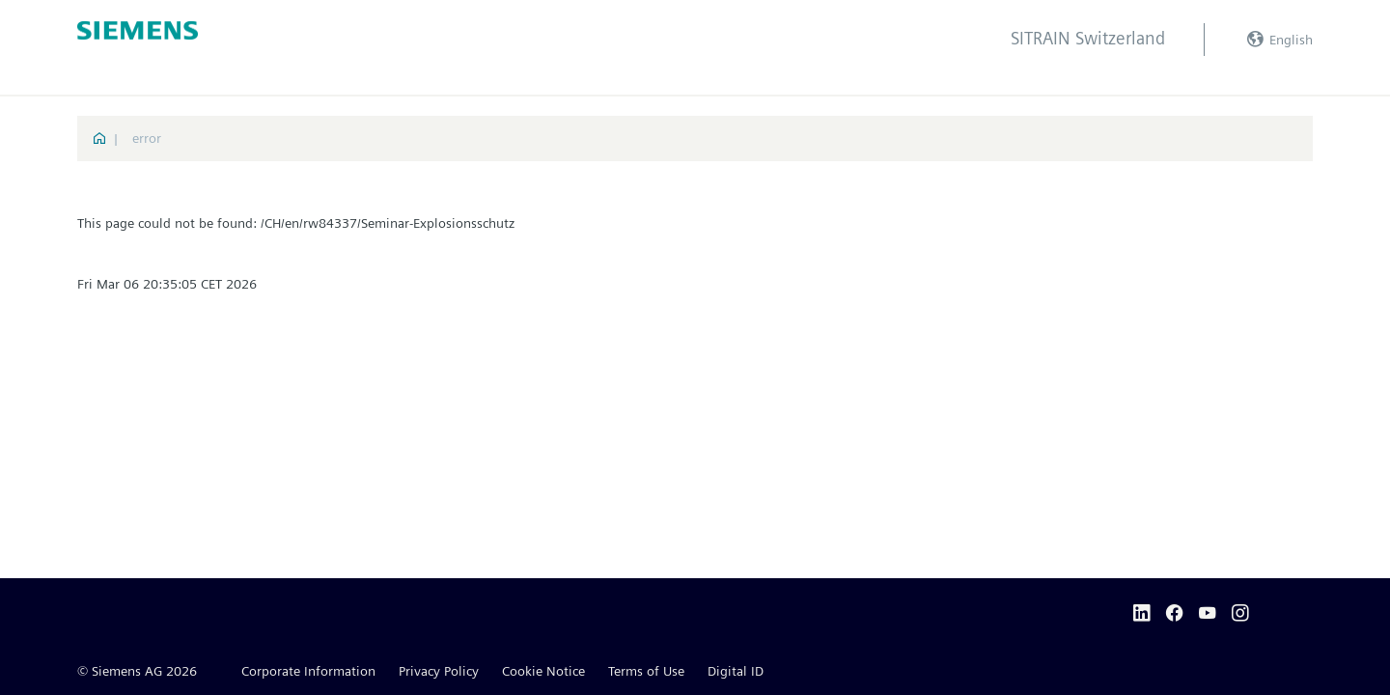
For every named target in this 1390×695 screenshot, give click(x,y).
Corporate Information (308, 671)
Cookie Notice (543, 671)
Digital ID (736, 671)
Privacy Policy (439, 671)
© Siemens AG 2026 (137, 671)
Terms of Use (646, 671)
